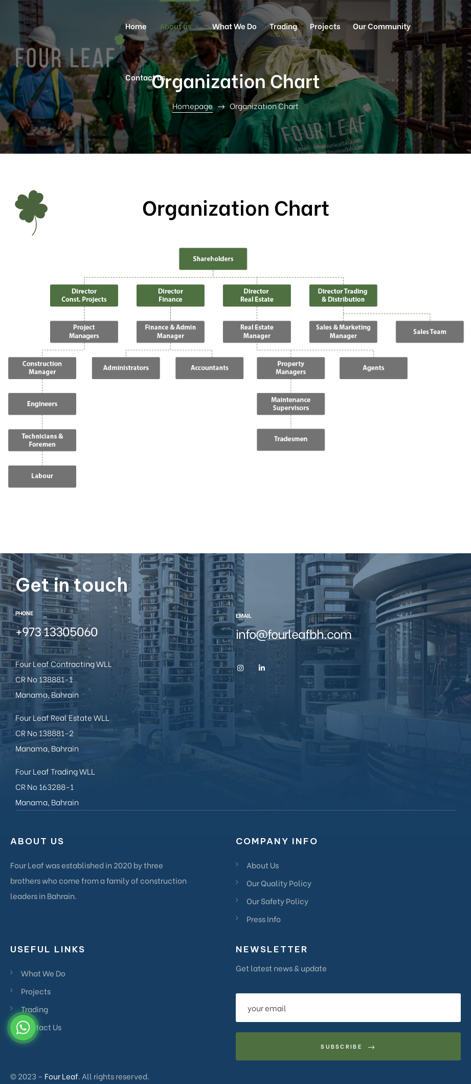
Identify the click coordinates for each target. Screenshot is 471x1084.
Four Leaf (61, 1075)
